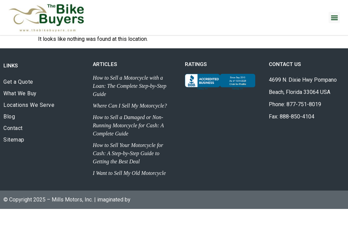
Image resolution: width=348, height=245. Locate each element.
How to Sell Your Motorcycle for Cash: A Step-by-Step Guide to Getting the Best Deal (128, 153)
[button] (334, 17)
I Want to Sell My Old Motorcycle (129, 173)
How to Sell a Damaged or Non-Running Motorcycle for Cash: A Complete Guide (128, 125)
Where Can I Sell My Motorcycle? (130, 106)
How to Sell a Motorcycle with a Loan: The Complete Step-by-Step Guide (129, 86)
